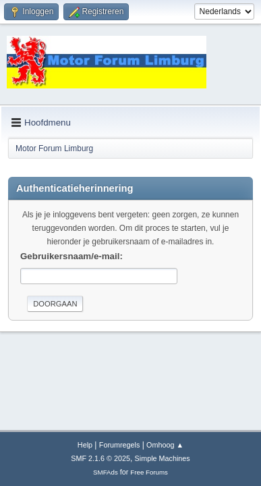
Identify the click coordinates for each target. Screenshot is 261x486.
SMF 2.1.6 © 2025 (100, 458)
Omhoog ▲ (164, 445)
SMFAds (105, 472)
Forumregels (119, 445)
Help (85, 445)
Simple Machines (162, 458)
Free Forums (149, 472)
